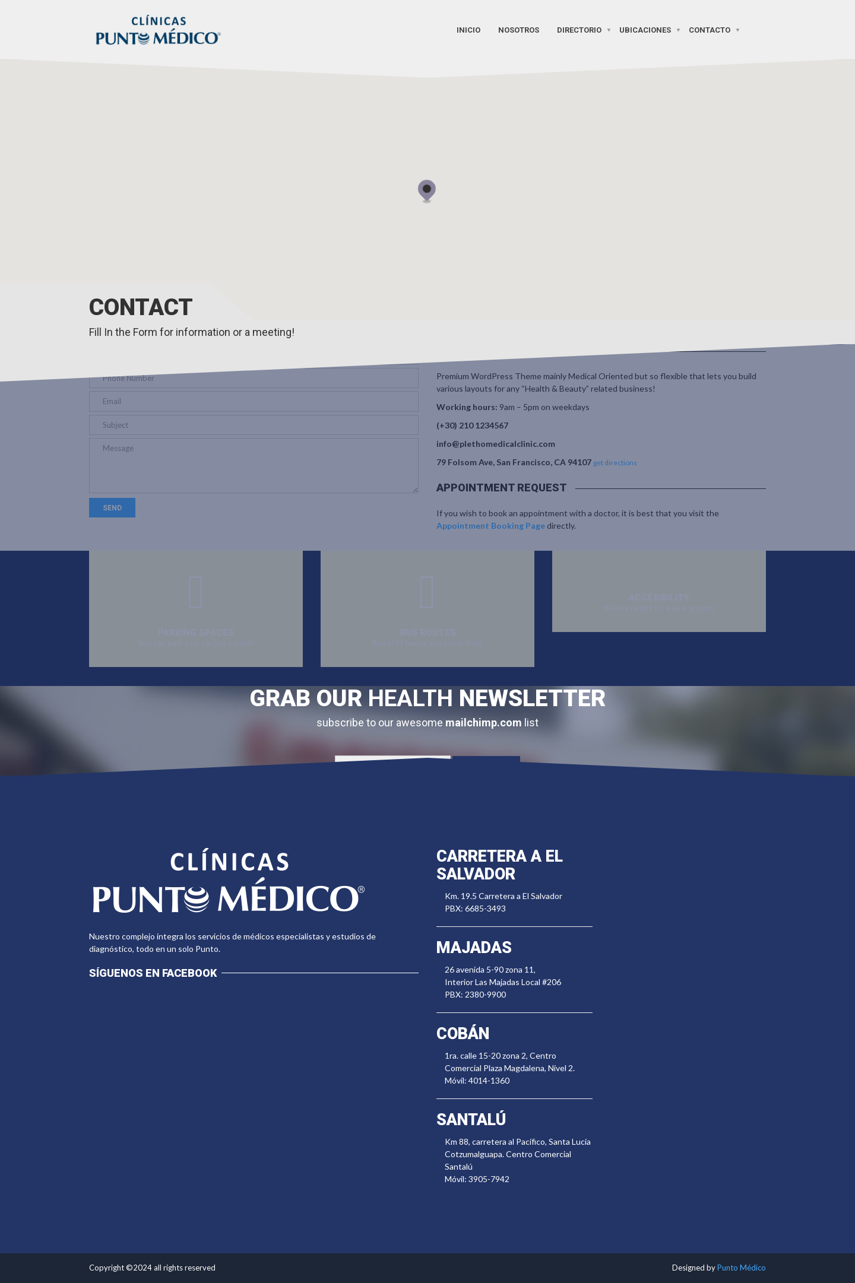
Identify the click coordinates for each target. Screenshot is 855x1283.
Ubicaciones (645, 29)
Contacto (709, 29)
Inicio (468, 29)
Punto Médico (741, 1267)
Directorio (579, 29)
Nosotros (518, 29)
